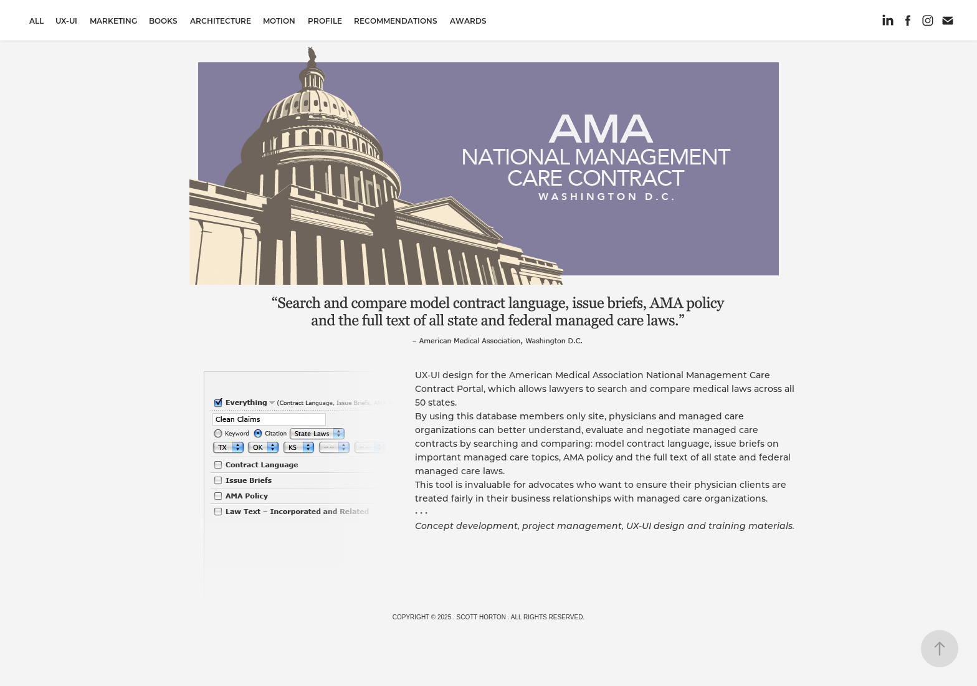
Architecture (220, 21)
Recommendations (395, 21)
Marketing (113, 21)
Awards (468, 21)
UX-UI (66, 21)
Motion (279, 21)
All (36, 21)
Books (163, 21)
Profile (325, 21)
